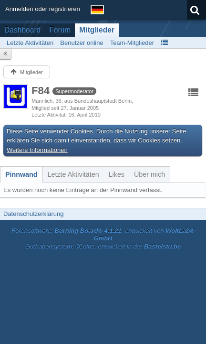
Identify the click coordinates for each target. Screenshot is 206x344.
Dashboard (22, 30)
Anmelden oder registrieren (42, 8)
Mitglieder (96, 30)
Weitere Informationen (37, 149)
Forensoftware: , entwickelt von (103, 234)
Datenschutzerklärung (33, 213)
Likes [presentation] (116, 174)
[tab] (21, 174)
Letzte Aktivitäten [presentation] (73, 174)
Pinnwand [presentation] (21, 174)
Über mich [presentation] (149, 174)
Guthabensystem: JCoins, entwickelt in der (103, 246)
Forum (60, 30)
